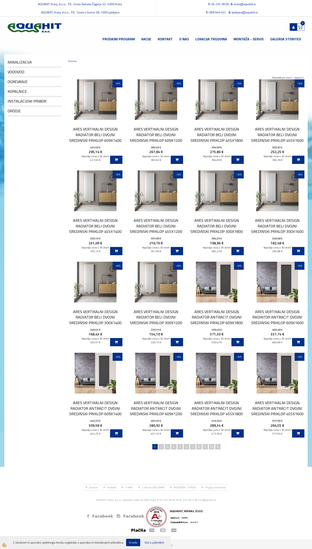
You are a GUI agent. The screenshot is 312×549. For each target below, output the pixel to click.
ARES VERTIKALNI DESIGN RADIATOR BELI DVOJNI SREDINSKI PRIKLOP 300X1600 (277, 225)
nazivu (299, 77)
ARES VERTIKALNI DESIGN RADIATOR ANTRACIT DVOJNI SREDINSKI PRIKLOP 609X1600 (277, 317)
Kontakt (165, 39)
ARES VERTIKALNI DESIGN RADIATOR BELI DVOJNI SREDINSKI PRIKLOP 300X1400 (95, 317)
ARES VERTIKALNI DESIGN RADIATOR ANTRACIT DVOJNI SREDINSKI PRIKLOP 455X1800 (216, 408)
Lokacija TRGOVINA (211, 39)
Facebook (100, 516)
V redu (133, 542)
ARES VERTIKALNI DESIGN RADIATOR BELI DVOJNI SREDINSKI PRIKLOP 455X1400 (95, 225)
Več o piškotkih (154, 542)
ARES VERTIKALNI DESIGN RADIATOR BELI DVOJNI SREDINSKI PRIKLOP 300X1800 (216, 225)
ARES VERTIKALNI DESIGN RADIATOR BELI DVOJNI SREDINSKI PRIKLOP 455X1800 (216, 134)
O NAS (184, 39)
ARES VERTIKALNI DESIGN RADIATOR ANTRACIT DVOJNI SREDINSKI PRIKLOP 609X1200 (156, 408)
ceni (289, 77)
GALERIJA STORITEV (285, 39)
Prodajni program (118, 39)
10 (211, 446)
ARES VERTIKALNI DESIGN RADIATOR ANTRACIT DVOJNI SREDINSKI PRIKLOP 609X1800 (216, 317)
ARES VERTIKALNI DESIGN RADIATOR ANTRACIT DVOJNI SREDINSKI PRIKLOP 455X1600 (277, 408)
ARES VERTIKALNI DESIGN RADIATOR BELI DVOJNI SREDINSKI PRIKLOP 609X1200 (156, 134)
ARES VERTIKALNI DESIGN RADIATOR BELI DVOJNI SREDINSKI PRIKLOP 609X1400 (95, 134)
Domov (72, 61)
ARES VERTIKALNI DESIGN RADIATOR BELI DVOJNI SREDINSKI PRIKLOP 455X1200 (156, 225)
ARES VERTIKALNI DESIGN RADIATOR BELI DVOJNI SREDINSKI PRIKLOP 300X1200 (156, 317)
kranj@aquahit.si (245, 4)
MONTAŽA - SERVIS (249, 39)
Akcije (146, 39)
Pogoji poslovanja (215, 487)
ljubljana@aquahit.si (245, 12)
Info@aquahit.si (207, 500)
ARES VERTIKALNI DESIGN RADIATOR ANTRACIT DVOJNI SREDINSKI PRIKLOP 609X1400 (95, 408)
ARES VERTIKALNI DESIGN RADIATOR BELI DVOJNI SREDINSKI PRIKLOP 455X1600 (277, 134)
